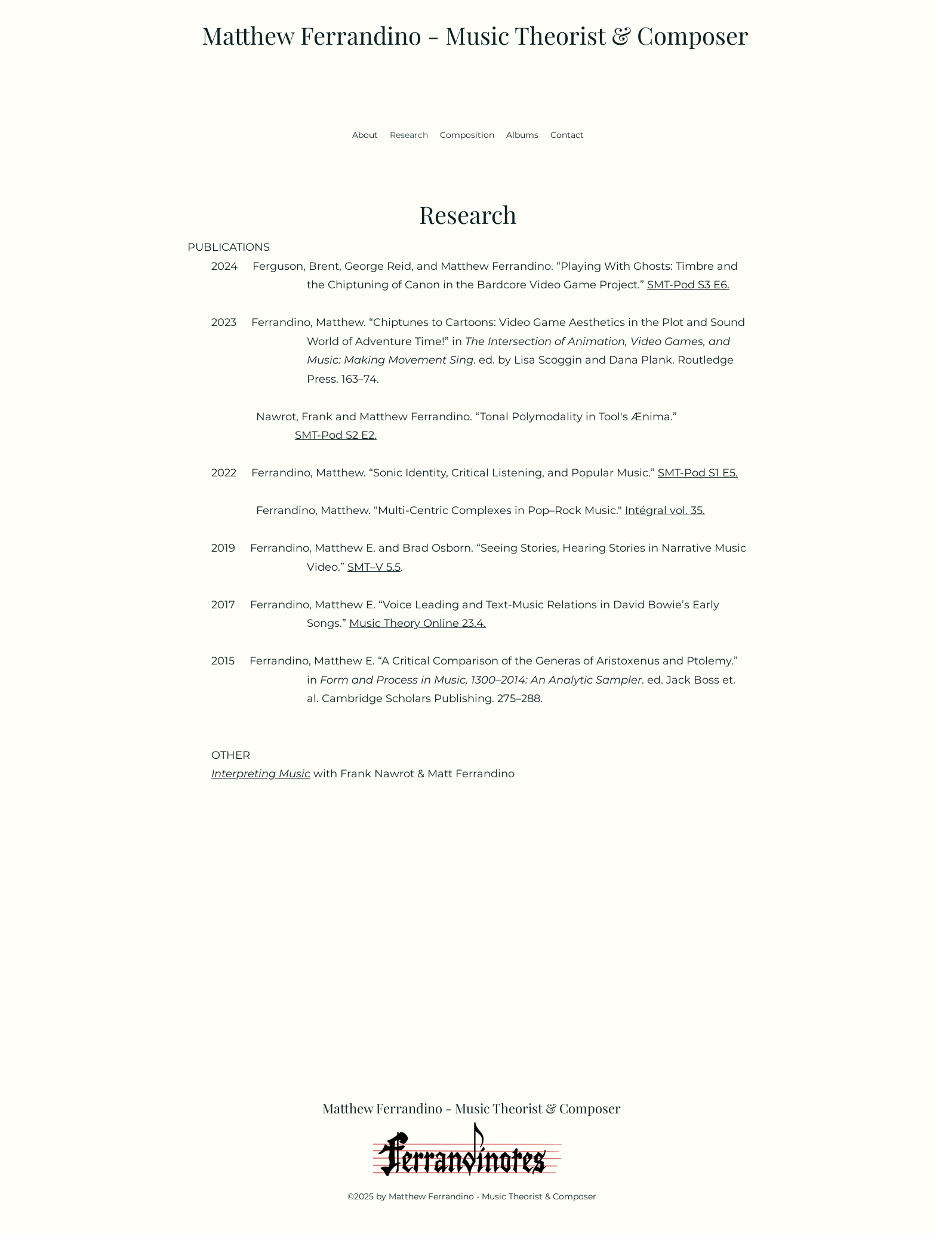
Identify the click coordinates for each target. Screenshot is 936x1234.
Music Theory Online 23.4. (417, 623)
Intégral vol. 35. (665, 510)
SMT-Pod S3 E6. (688, 284)
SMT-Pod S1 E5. (698, 472)
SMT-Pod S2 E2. (336, 435)
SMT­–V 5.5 (374, 567)
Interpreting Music (260, 773)
